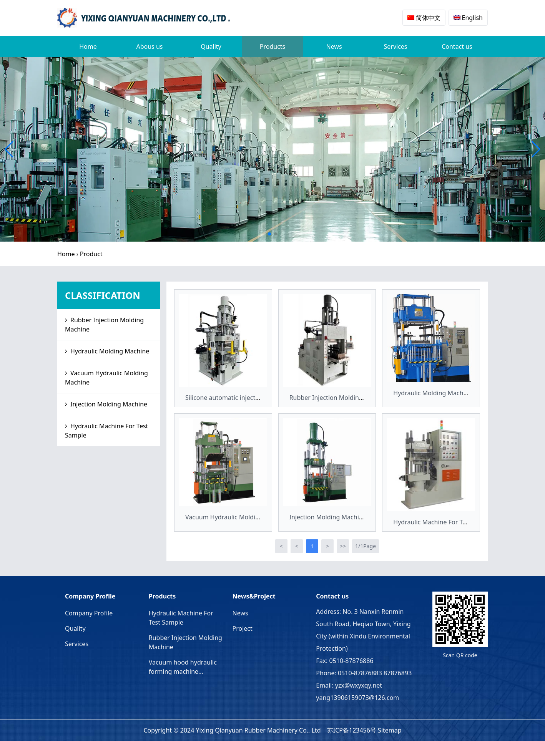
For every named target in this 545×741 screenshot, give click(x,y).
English (468, 17)
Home (88, 46)
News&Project (254, 596)
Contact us (457, 46)
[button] (269, 233)
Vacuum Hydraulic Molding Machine (106, 377)
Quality (211, 46)
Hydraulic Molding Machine (109, 351)
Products (273, 46)
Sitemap (390, 730)
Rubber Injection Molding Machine (104, 324)
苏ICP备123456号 (351, 730)
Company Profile (90, 596)
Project (243, 628)
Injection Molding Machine (108, 404)
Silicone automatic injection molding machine (250, 397)
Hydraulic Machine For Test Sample (106, 430)
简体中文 (423, 17)
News (334, 46)
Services (395, 46)
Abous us (149, 46)
